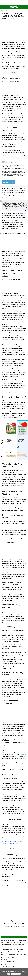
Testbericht (7, 10)
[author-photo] (14, 917)
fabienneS (15, 161)
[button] (2, 7)
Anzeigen (14, 72)
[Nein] (26, 972)
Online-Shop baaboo (21, 756)
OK (8, 973)
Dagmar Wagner (6, 18)
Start (2, 10)
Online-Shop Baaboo (14, 392)
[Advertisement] (14, 2)
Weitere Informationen (15, 973)
